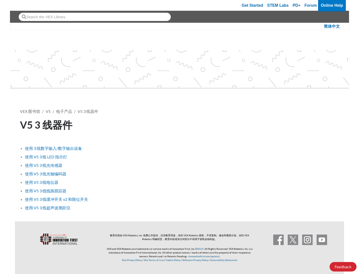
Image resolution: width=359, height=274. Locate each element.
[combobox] (95, 17)
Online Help (332, 5)
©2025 (199, 248)
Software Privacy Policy (195, 260)
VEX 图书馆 (30, 111)
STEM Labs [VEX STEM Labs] (278, 5)
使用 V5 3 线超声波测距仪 (47, 207)
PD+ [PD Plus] (297, 5)
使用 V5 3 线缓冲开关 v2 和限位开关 (56, 199)
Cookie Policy (173, 260)
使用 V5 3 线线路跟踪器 (45, 190)
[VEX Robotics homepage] (23, 5)
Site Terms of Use (153, 260)
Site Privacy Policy (132, 260)
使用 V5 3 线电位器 (41, 182)
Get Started (252, 5)
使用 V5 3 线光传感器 (43, 165)
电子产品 (64, 111)
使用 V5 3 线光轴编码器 (45, 173)
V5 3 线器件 (88, 111)
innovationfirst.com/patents (204, 256)
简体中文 (332, 26)
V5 (48, 111)
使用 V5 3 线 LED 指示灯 (46, 156)
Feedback (343, 266)
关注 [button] (328, 124)
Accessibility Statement (223, 260)
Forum (310, 5)
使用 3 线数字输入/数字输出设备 (53, 148)
